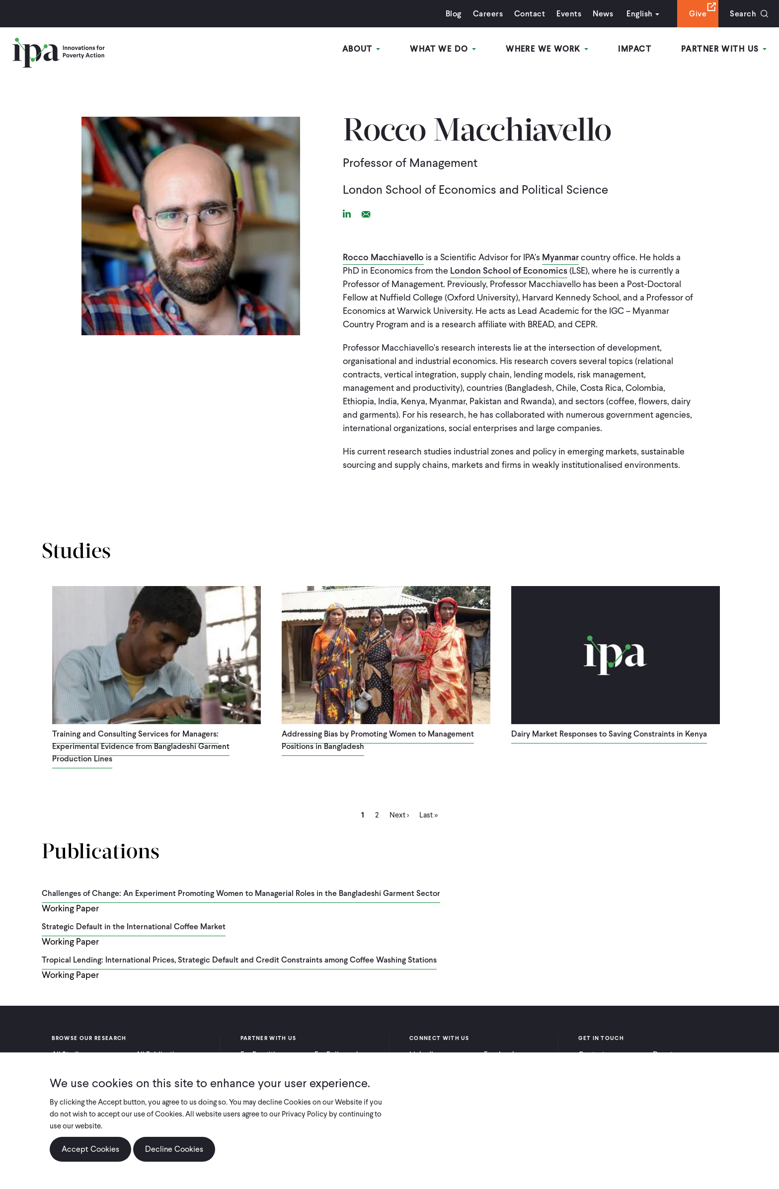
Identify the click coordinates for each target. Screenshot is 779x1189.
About (361, 49)
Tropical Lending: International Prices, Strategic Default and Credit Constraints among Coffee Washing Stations (239, 960)
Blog (454, 13)
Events (568, 13)
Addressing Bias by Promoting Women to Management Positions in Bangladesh (378, 740)
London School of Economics (508, 270)
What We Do (443, 49)
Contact (529, 13)
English (639, 13)
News (603, 13)
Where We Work (547, 49)
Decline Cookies (174, 1149)
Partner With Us (724, 49)
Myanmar (560, 257)
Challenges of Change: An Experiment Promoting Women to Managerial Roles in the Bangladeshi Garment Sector (241, 893)
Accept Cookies (90, 1149)
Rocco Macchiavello (383, 257)
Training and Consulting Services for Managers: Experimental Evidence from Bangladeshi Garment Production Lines (141, 746)
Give (697, 13)
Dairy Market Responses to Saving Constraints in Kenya (609, 734)
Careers (488, 13)
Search (743, 13)
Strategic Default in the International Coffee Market (134, 926)
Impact (634, 49)
